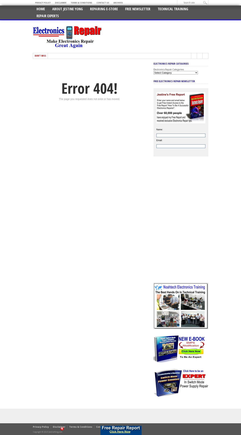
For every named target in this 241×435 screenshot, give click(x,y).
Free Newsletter (137, 8)
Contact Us (102, 2)
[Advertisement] (180, 222)
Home (41, 8)
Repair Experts (48, 15)
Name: (159, 129)
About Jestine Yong (67, 8)
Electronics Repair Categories (168, 69)
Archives (118, 2)
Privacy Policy (43, 2)
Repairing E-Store (104, 8)
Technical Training (173, 8)
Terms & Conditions (81, 2)
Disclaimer (60, 2)
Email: (159, 140)
